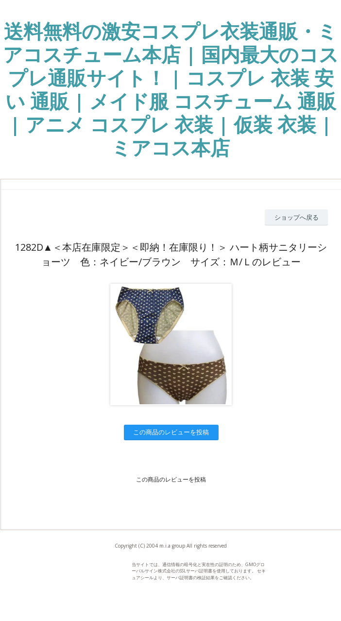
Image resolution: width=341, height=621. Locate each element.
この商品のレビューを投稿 (171, 432)
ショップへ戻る (296, 217)
